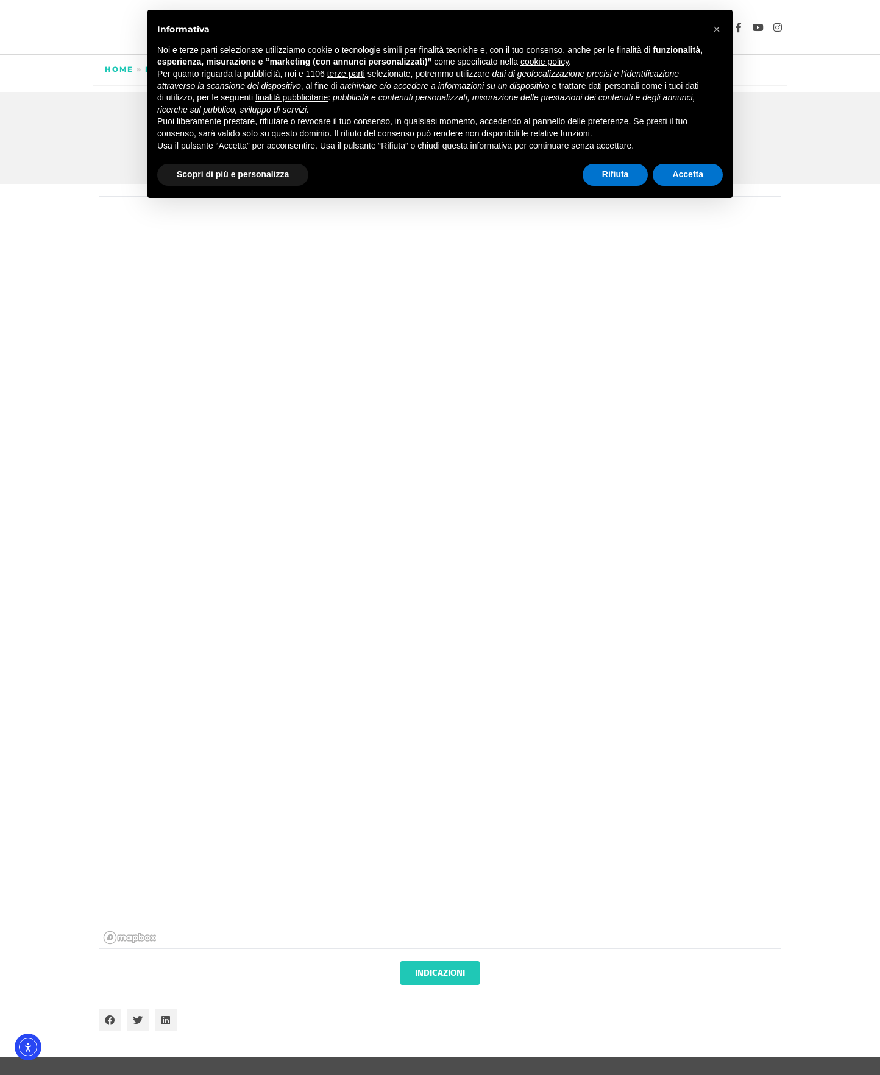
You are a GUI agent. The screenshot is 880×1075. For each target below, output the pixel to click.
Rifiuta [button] (615, 174)
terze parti (346, 74)
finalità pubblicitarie (291, 97)
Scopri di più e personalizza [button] (233, 174)
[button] (110, 1020)
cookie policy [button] (544, 61)
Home (119, 69)
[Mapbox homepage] (130, 938)
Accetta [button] (687, 174)
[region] (440, 573)
